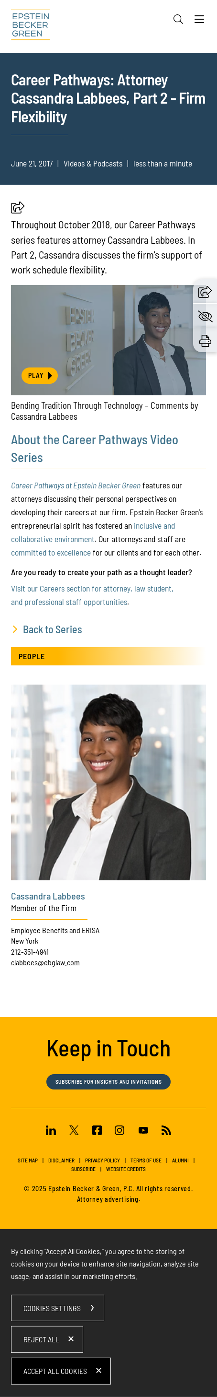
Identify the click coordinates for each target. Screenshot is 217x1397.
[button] (17, 210)
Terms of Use (146, 1160)
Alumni (180, 1160)
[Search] (178, 19)
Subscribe (83, 1169)
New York (24, 940)
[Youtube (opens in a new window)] (143, 1132)
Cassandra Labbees (48, 895)
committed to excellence (51, 552)
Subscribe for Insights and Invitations (108, 1081)
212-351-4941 (30, 951)
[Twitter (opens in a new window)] (74, 1132)
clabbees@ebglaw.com (45, 962)
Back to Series (52, 629)
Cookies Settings (52, 1308)
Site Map (28, 1160)
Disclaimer (61, 1160)
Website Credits (126, 1169)
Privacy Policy (102, 1160)
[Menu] (199, 21)
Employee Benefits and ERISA (55, 930)
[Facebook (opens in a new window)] (97, 1132)
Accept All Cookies (55, 1370)
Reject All (41, 1339)
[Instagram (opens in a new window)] (120, 1132)
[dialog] (108, 1313)
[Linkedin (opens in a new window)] (51, 1132)
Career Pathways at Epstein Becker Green (76, 485)
